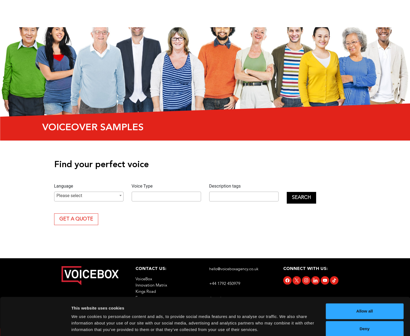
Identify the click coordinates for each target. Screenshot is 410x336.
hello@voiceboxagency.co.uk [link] (233, 269)
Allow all (364, 292)
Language (63, 186)
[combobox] (89, 196)
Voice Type (142, 186)
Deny (365, 309)
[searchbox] (135, 196)
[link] (90, 275)
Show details (84, 325)
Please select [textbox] (69, 195)
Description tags (225, 186)
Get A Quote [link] (76, 219)
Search (301, 197)
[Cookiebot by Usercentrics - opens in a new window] (35, 325)
